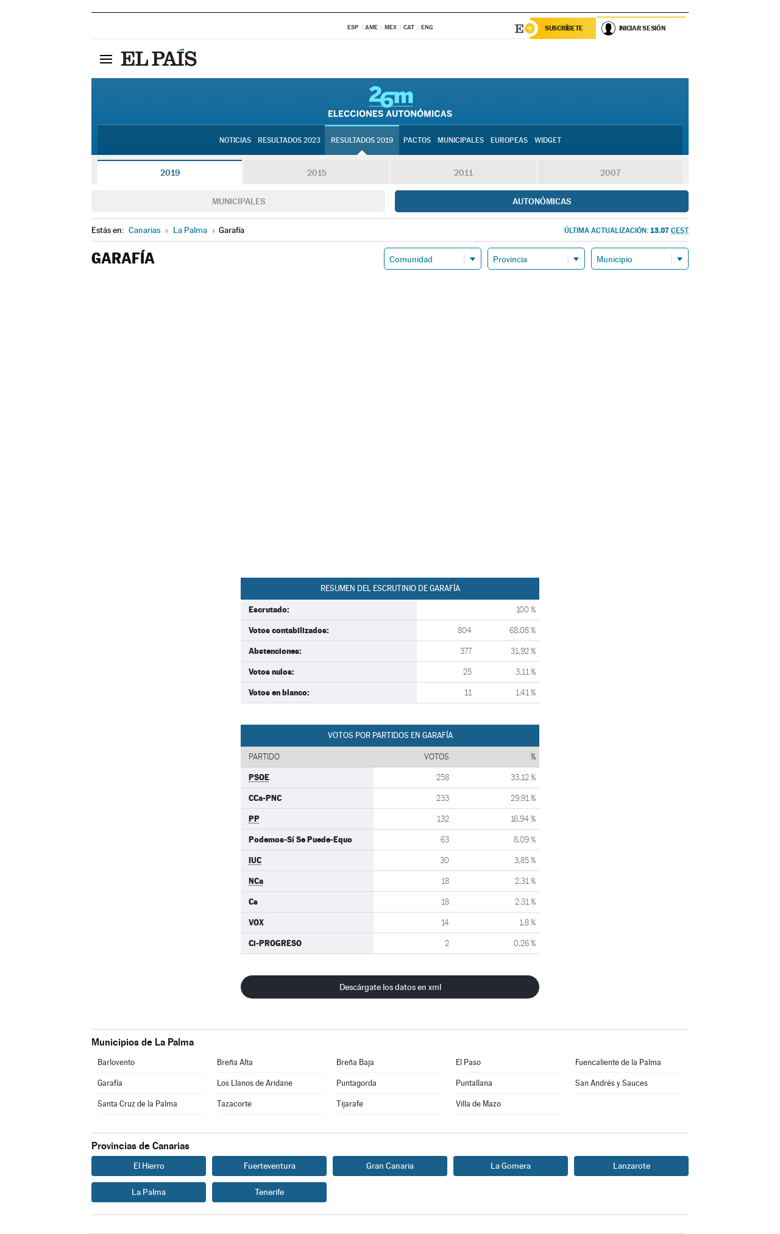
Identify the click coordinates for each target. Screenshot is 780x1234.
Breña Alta (235, 1062)
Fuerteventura (270, 1166)
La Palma (149, 1192)
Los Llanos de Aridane (254, 1083)
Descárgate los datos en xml (390, 987)
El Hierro (149, 1166)
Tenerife (269, 1192)
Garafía (110, 1083)
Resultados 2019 (362, 141)
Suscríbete (564, 28)
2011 (463, 173)
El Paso (468, 1062)
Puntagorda (356, 1083)
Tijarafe (349, 1104)
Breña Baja (355, 1062)
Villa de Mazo (478, 1104)
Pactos (417, 141)
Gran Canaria (390, 1166)
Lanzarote (631, 1166)
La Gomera (511, 1166)
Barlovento (116, 1062)
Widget (547, 141)
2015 (317, 173)
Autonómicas (541, 202)
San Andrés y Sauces (611, 1083)
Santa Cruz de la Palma (137, 1104)
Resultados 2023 (289, 141)
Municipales (238, 202)
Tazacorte (234, 1104)
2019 (170, 173)
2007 (610, 173)
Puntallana (474, 1083)
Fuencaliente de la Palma (618, 1062)
